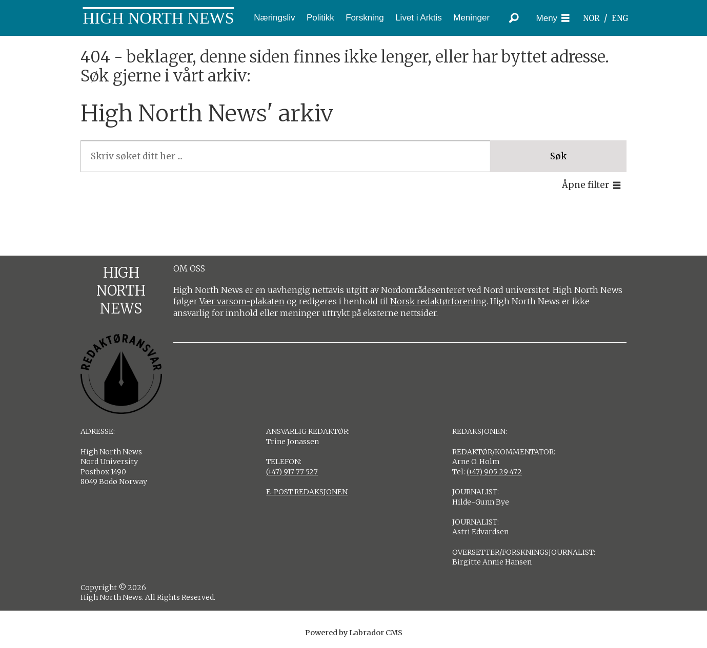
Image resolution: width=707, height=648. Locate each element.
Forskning (365, 18)
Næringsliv (274, 18)
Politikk (320, 18)
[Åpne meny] (553, 18)
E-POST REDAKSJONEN (307, 491)
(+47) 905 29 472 (494, 471)
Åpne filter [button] (585, 185)
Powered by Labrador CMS (353, 632)
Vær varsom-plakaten (242, 301)
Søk (558, 156)
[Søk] (514, 18)
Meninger (471, 18)
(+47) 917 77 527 (292, 471)
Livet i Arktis (418, 18)
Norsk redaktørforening (438, 301)
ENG (620, 18)
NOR (591, 18)
